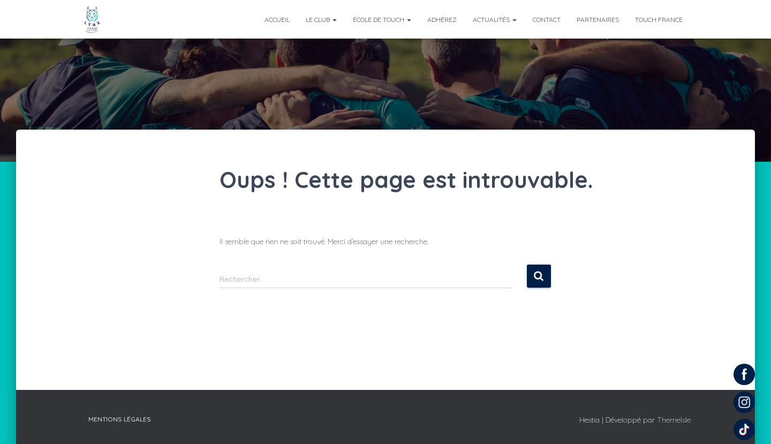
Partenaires (598, 20)
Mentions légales (119, 419)
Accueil (277, 20)
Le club (321, 20)
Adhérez (442, 20)
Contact (547, 20)
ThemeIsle (674, 420)
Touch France (659, 20)
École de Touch (382, 20)
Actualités (495, 20)
